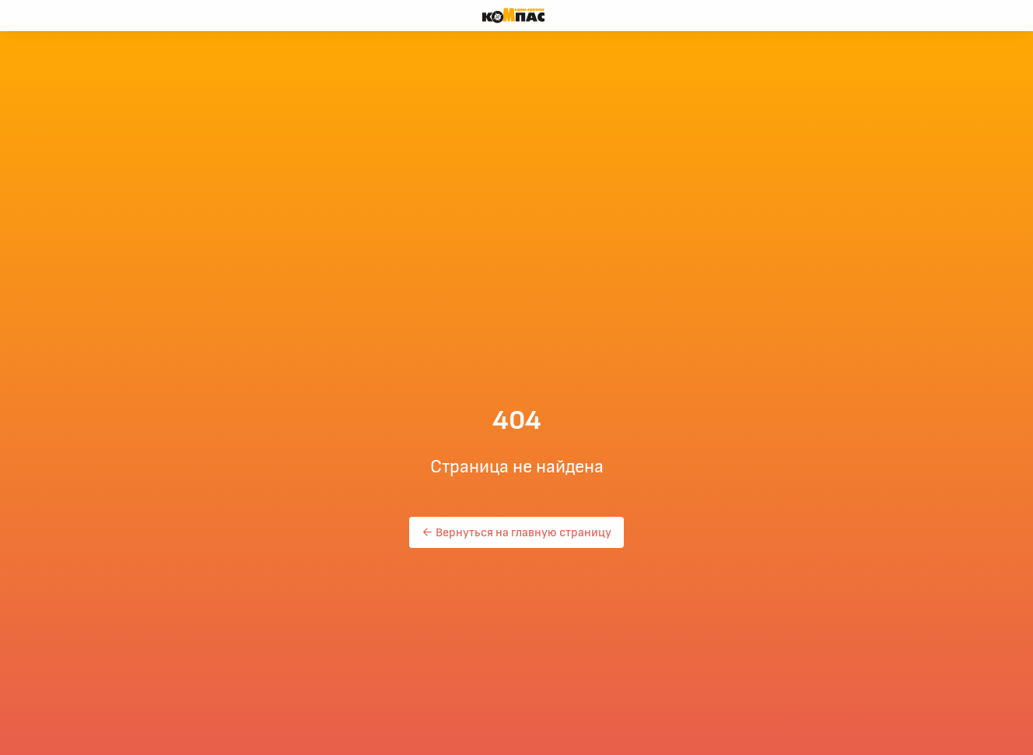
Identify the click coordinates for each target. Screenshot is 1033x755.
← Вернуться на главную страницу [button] (516, 532)
